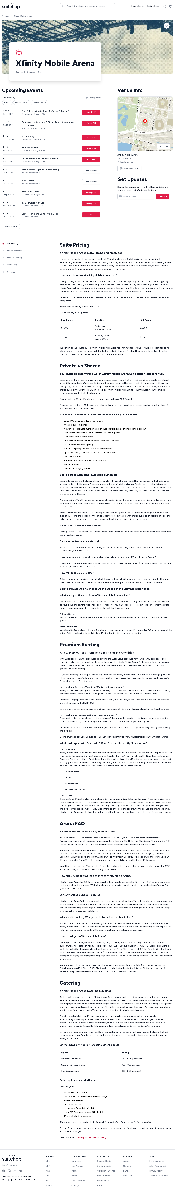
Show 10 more (11, 226)
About (126, 1161)
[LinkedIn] (20, 1171)
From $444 (91, 193)
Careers (127, 1166)
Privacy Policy (155, 1171)
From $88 (91, 137)
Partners (127, 1171)
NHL (47, 1175)
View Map (164, 146)
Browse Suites (137, 6)
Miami (74, 1171)
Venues (5, 16)
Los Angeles (77, 1166)
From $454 (91, 204)
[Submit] (63, 6)
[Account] (170, 6)
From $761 (91, 123)
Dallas (74, 1175)
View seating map (129, 168)
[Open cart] (164, 6)
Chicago (75, 1185)
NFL (47, 1161)
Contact (127, 1175)
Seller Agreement (157, 1166)
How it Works (104, 1175)
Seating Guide (153, 6)
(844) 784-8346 (10, 1165)
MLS (47, 1180)
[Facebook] (3, 1171)
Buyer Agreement (157, 1161)
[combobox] (87, 6)
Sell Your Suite (104, 1166)
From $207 (91, 112)
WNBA (48, 1185)
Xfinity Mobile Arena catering (91, 1137)
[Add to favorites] (167, 26)
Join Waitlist (91, 170)
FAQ (99, 1185)
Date (7, 102)
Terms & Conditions (158, 1175)
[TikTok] (14, 1171)
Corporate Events (106, 1171)
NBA (47, 1166)
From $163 (91, 148)
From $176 (91, 215)
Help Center (103, 1180)
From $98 (91, 159)
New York (76, 1161)
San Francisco (78, 1180)
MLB (47, 1171)
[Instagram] (9, 1171)
